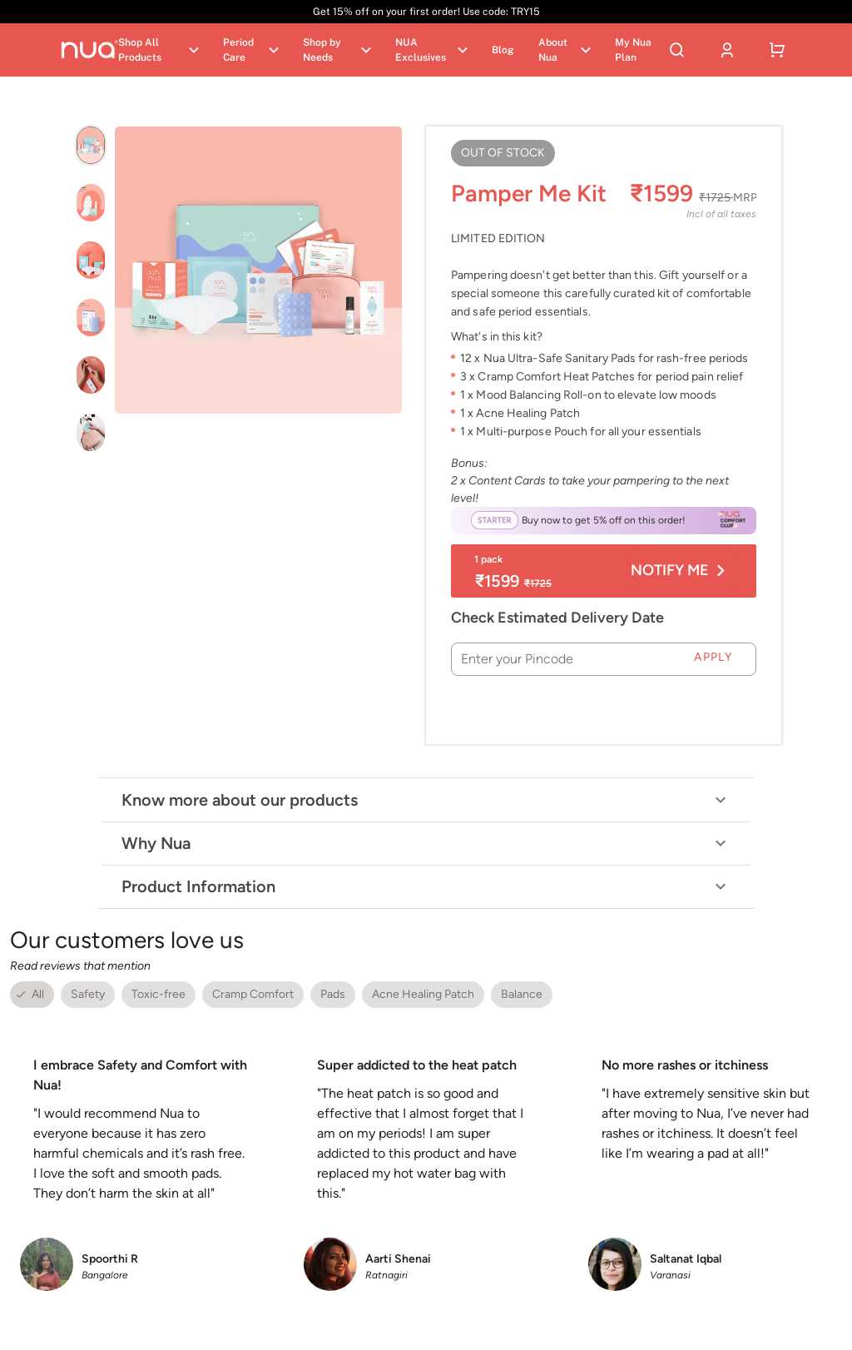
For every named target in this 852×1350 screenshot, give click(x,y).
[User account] (727, 50)
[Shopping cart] (777, 50)
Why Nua (426, 843)
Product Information (426, 886)
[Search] (677, 50)
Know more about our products (426, 800)
